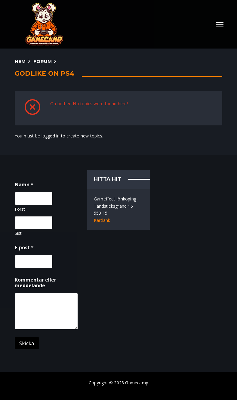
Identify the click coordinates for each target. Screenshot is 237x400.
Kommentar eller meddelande (35, 282)
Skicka (26, 343)
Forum (42, 61)
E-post (24, 247)
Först (20, 209)
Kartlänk (102, 220)
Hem (20, 61)
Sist (18, 233)
